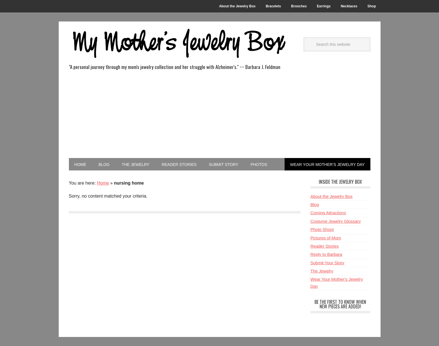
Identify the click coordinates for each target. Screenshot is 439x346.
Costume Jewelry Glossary (336, 221)
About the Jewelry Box (332, 196)
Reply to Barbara (326, 254)
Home (103, 183)
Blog (315, 204)
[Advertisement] (219, 115)
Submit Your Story (327, 262)
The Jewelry (322, 271)
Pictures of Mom (326, 237)
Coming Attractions (328, 212)
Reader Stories (325, 246)
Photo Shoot (322, 229)
